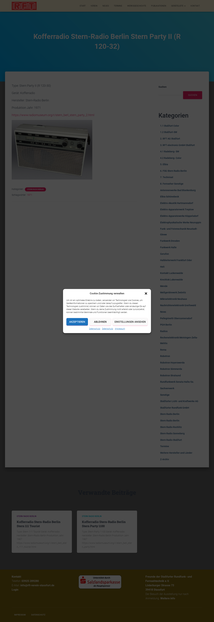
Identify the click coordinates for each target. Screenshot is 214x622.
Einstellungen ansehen (130, 321)
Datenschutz (94, 329)
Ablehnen (100, 321)
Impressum (120, 329)
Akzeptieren (77, 321)
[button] (146, 293)
